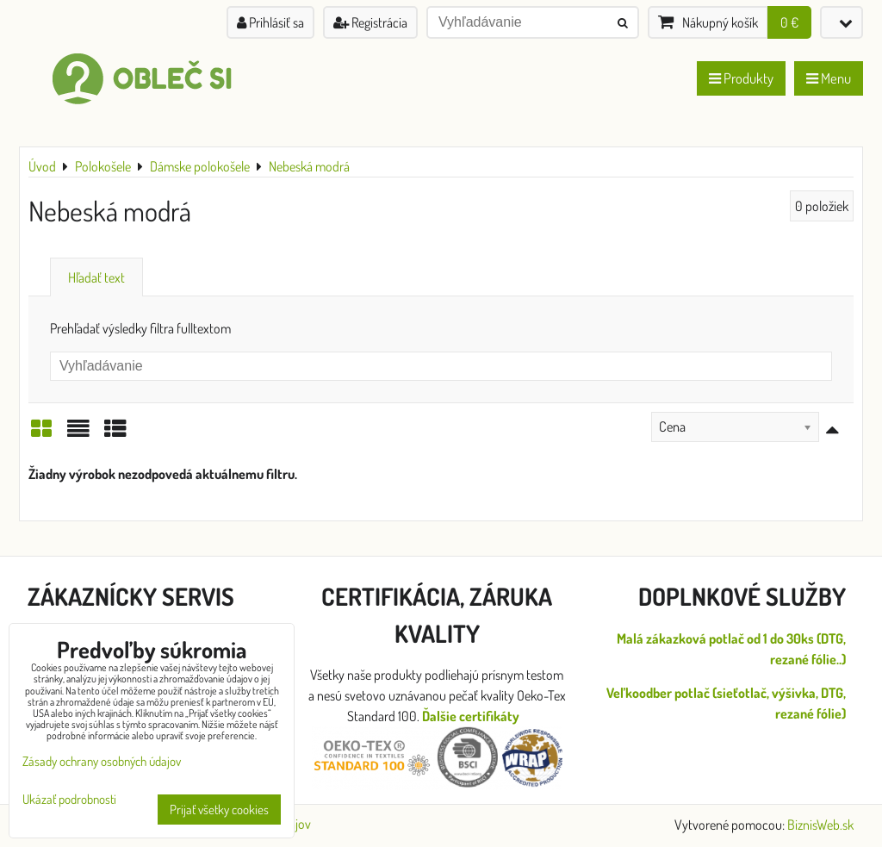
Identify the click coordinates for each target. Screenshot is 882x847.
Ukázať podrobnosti (69, 800)
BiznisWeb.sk (820, 824)
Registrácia (370, 22)
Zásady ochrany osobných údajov (101, 761)
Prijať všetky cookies (219, 809)
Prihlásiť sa (270, 22)
